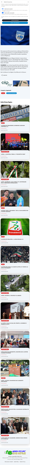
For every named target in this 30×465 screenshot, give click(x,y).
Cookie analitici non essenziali (9, 12)
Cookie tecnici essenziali (8, 8)
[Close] (28, 2)
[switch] (3, 12)
